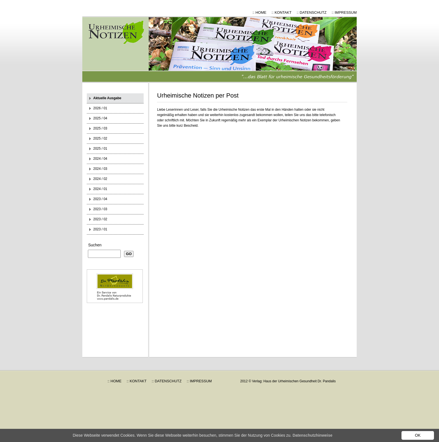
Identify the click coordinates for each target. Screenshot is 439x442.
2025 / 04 (100, 118)
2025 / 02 (100, 138)
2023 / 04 (100, 199)
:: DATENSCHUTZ (311, 12)
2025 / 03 (100, 128)
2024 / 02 (100, 179)
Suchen (94, 245)
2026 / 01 (100, 108)
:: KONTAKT (281, 12)
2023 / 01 (100, 229)
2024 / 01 (100, 189)
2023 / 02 (100, 219)
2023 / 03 (100, 209)
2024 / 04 (100, 159)
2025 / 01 (100, 149)
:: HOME (260, 12)
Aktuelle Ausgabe (107, 98)
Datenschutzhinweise (312, 435)
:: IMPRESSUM (344, 12)
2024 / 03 (100, 169)
